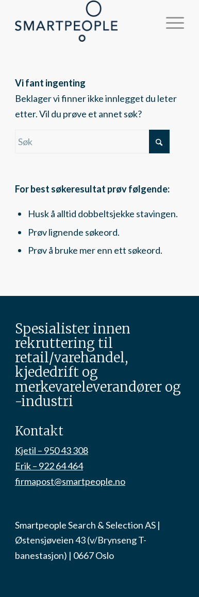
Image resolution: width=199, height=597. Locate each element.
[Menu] (170, 21)
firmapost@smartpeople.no (70, 481)
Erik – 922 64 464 (49, 465)
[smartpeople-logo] (82, 21)
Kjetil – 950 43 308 (51, 450)
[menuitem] (170, 21)
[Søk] (92, 141)
